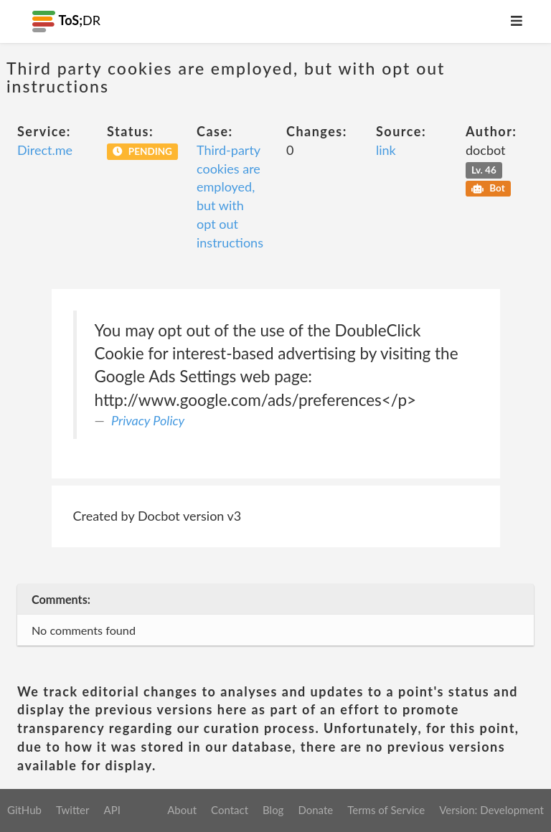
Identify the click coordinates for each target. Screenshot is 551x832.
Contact (229, 809)
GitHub (24, 809)
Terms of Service (386, 809)
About (182, 809)
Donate (315, 809)
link (386, 150)
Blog (273, 809)
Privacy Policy (147, 420)
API (111, 809)
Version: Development (491, 809)
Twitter (73, 809)
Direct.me (44, 150)
